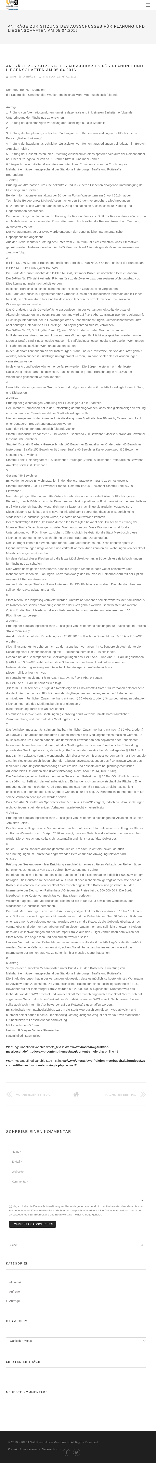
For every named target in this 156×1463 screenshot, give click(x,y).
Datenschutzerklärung (46, 1206)
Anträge (29, 76)
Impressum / (32, 1449)
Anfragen (15, 1291)
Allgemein (16, 1282)
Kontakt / (15, 1449)
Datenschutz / (52, 1449)
